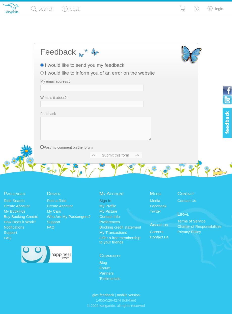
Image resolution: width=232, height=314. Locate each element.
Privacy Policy (189, 232)
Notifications (14, 227)
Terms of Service (192, 221)
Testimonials (109, 278)
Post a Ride (57, 200)
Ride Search (14, 200)
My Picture (108, 211)
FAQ (7, 238)
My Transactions (113, 232)
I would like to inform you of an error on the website (97, 73)
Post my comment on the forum (68, 147)
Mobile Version (128, 295)
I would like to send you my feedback (82, 65)
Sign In (105, 200)
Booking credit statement (120, 227)
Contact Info (109, 216)
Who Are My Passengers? (69, 216)
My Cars (54, 211)
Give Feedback (103, 295)
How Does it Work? (20, 222)
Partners (106, 273)
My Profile (107, 206)
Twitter (155, 211)
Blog (103, 262)
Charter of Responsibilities (200, 226)
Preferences (109, 222)
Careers (156, 232)
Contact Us (159, 237)
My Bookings (14, 211)
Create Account (17, 206)
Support (10, 232)
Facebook (158, 206)
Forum (104, 268)
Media (155, 200)
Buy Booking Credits (21, 216)
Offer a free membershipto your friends (119, 240)
